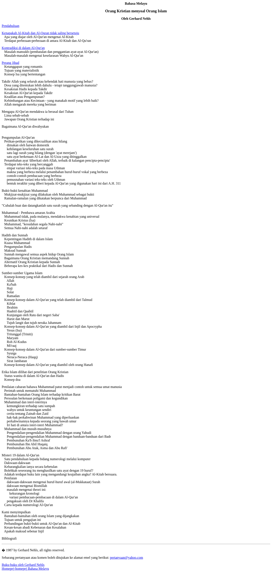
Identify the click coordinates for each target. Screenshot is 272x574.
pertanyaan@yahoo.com (126, 557)
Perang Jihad (10, 63)
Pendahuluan (10, 26)
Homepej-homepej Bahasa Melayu (25, 568)
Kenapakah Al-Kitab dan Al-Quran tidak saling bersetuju (40, 33)
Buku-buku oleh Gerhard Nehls (23, 565)
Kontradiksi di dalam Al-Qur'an (23, 48)
